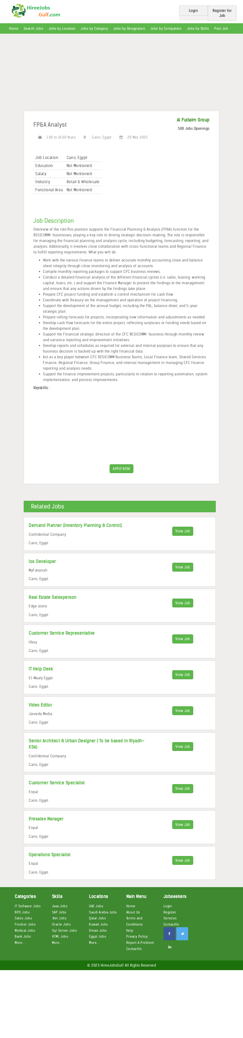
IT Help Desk (41, 669)
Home (13, 28)
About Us (133, 912)
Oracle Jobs (61, 924)
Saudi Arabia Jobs (103, 912)
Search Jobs (33, 28)
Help (129, 930)
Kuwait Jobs (98, 924)
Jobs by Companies (166, 28)
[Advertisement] (121, 74)
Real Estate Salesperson (52, 597)
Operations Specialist (49, 854)
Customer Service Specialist (57, 783)
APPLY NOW (121, 468)
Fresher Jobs (25, 924)
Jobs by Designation (129, 28)
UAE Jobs (96, 906)
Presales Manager (46, 819)
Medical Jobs (25, 930)
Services (170, 918)
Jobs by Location (62, 28)
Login (168, 906)
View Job (182, 531)
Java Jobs (60, 906)
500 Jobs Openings (194, 128)
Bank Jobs (23, 936)
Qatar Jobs (97, 918)
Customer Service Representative (62, 633)
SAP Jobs (59, 912)
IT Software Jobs (28, 906)
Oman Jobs (98, 930)
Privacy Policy (137, 936)
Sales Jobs (23, 918)
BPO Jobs (22, 912)
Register (170, 912)
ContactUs (134, 949)
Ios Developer (42, 561)
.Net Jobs (59, 918)
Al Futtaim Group (193, 120)
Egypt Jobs (97, 936)
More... (20, 942)
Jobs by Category (94, 28)
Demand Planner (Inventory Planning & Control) (75, 525)
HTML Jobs (60, 936)
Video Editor (40, 705)
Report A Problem (140, 942)
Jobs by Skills (198, 28)
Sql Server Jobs (64, 930)
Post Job (221, 28)
